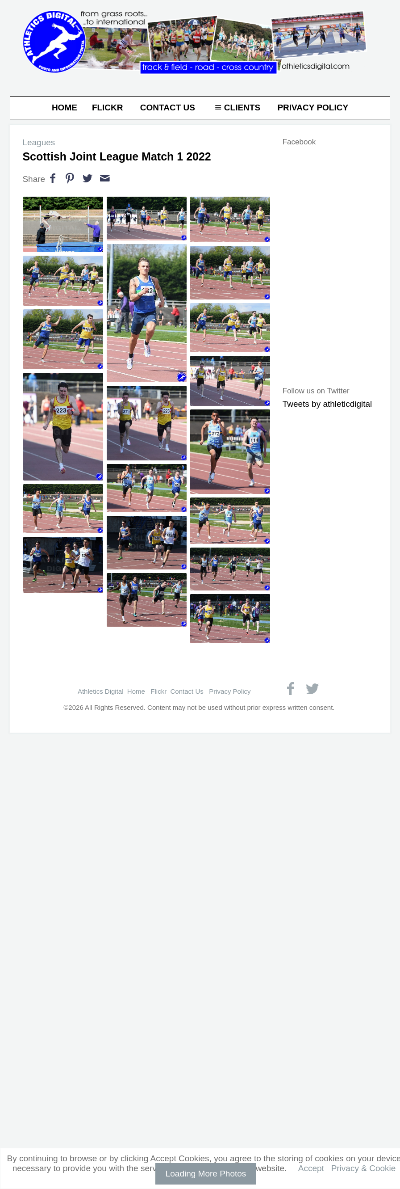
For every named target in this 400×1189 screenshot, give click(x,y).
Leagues (38, 142)
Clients (236, 107)
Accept (311, 1168)
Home (64, 107)
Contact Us (167, 107)
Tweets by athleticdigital (327, 404)
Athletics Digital (101, 691)
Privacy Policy (312, 107)
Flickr (107, 107)
